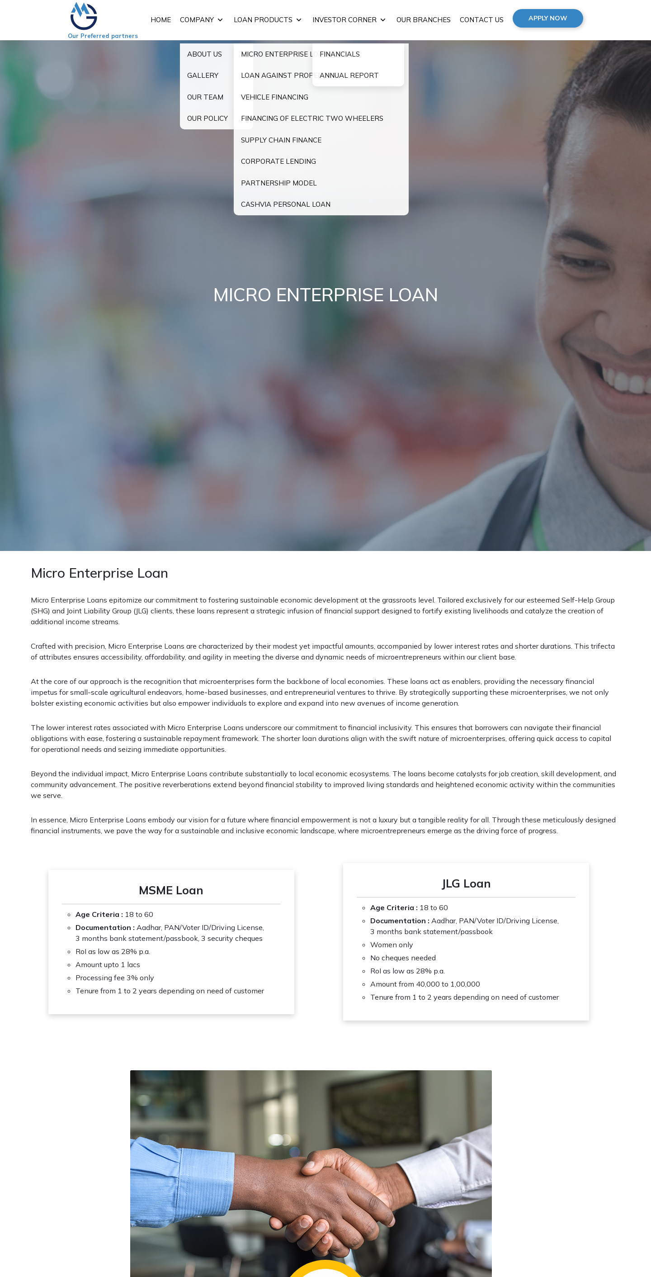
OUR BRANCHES (423, 19)
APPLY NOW (547, 18)
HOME (161, 19)
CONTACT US (482, 19)
